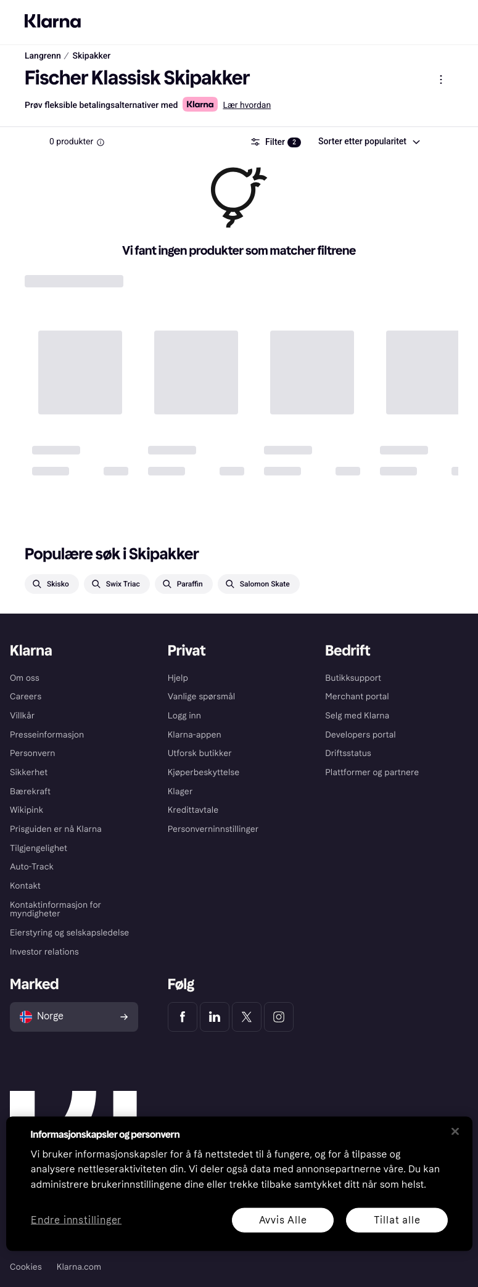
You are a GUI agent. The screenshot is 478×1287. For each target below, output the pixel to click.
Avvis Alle (282, 1219)
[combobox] (368, 142)
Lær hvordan (247, 105)
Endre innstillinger (76, 1220)
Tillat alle (396, 1219)
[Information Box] (100, 142)
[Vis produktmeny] (441, 79)
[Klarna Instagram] (279, 1017)
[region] (239, 1183)
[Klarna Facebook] (182, 1017)
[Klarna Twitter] (247, 1017)
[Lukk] (455, 1131)
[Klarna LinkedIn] (214, 1017)
